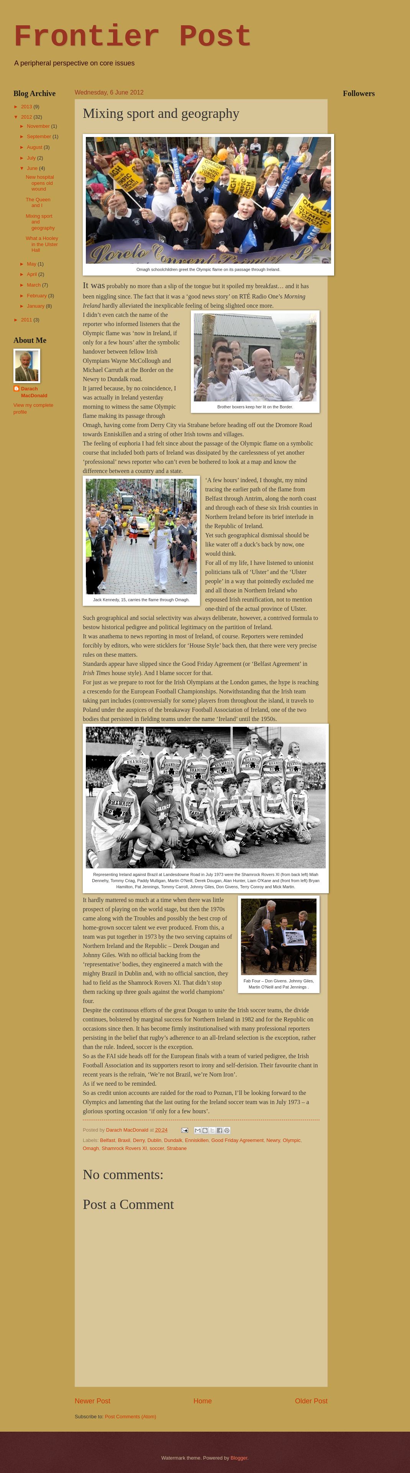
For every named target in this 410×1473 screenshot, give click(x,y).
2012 (27, 117)
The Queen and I (38, 202)
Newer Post (92, 1401)
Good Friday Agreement (237, 1140)
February (37, 296)
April (32, 274)
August (35, 147)
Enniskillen (197, 1140)
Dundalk (173, 1140)
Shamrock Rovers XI (124, 1148)
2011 (27, 320)
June (33, 168)
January (36, 306)
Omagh (91, 1148)
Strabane (177, 1148)
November (39, 126)
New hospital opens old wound (40, 183)
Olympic (292, 1140)
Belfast (107, 1140)
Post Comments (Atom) (130, 1416)
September (39, 136)
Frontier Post (133, 37)
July (32, 158)
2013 (27, 106)
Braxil (124, 1140)
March (34, 285)
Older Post (311, 1401)
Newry (273, 1140)
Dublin (155, 1140)
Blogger (239, 1458)
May (32, 264)
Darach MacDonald (34, 392)
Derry (139, 1140)
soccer (157, 1148)
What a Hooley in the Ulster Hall (42, 244)
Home (203, 1401)
